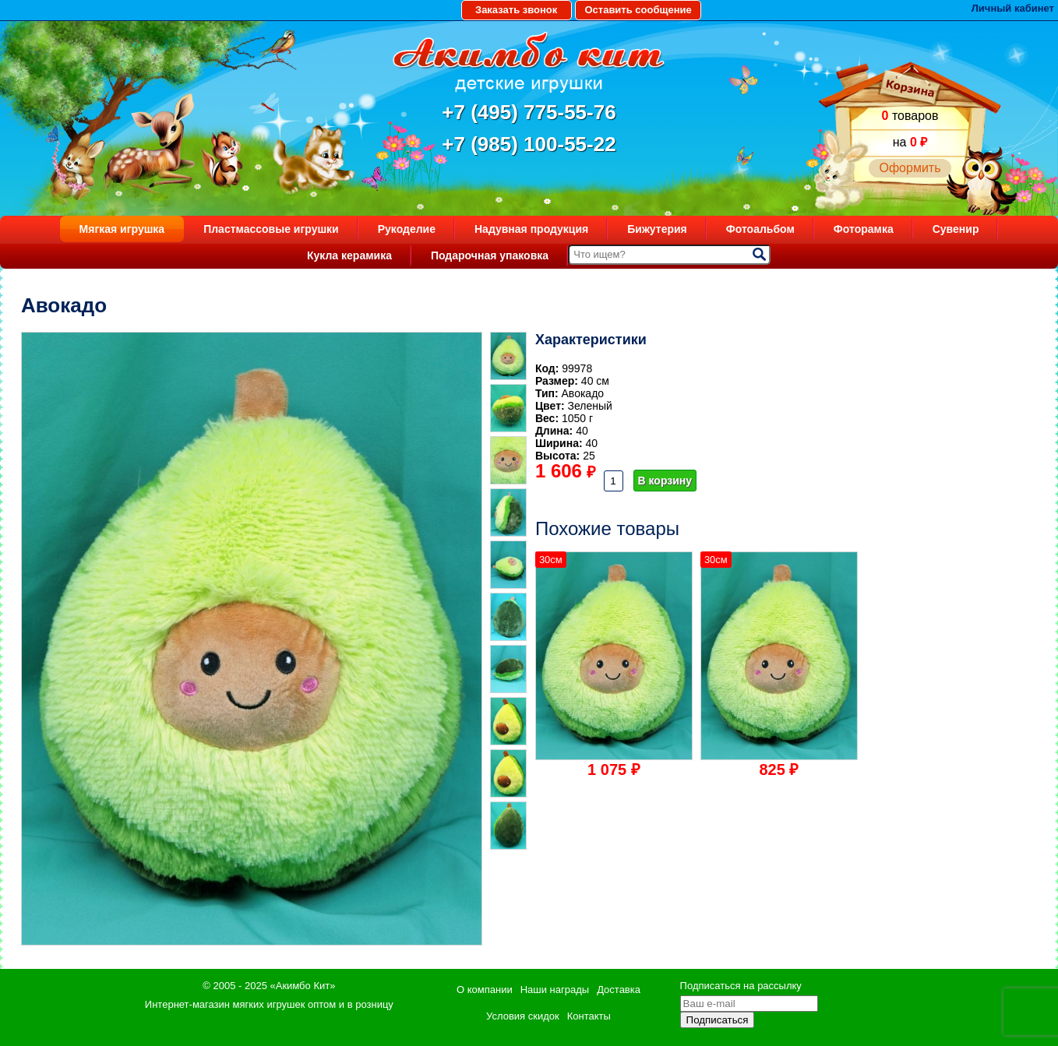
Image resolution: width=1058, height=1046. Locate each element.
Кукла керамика (349, 255)
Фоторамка (864, 229)
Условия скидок (522, 1016)
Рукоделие (407, 229)
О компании (485, 989)
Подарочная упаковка (489, 255)
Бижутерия (657, 229)
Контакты (589, 1016)
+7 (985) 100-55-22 (528, 144)
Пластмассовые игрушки (271, 229)
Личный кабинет (1013, 8)
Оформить (909, 167)
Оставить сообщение (637, 10)
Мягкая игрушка (122, 229)
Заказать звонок (516, 10)
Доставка (618, 989)
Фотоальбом (760, 229)
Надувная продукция (531, 229)
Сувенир (956, 229)
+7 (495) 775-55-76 (528, 112)
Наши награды (554, 989)
